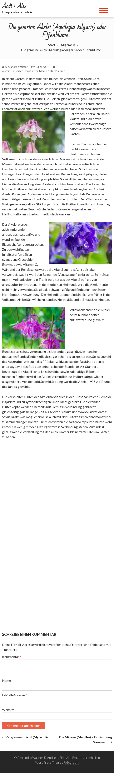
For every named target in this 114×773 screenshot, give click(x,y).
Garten (19, 71)
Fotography (71, 762)
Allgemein (8, 71)
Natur (51, 71)
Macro (43, 71)
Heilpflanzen (31, 71)
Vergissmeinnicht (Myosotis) (27, 737)
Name (7, 680)
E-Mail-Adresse (14, 695)
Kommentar (11, 657)
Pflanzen (60, 71)
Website (8, 710)
